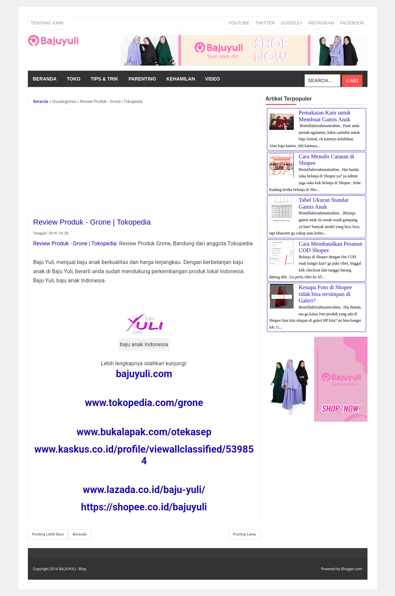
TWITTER (265, 22)
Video (212, 79)
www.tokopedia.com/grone (144, 402)
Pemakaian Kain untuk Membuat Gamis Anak (325, 116)
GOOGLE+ (292, 22)
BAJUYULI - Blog (72, 569)
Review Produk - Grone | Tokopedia (75, 243)
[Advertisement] (144, 162)
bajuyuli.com (144, 374)
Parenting (142, 79)
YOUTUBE (239, 22)
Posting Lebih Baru (48, 534)
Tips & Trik (105, 79)
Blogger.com (351, 569)
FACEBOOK (352, 22)
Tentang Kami (47, 22)
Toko (73, 79)
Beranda (45, 79)
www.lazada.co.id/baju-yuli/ (144, 489)
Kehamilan (180, 79)
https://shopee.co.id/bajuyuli (144, 507)
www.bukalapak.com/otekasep (143, 432)
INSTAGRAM (321, 22)
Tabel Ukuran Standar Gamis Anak (324, 203)
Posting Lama (244, 534)
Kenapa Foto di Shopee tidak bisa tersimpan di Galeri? (325, 294)
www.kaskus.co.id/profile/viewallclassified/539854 (144, 455)
